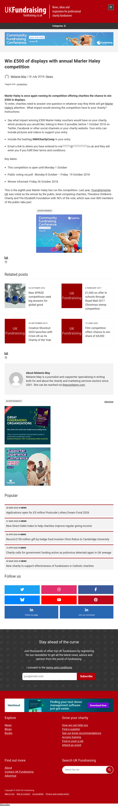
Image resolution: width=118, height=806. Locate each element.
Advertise (108, 401)
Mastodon (5, 804)
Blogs (8, 729)
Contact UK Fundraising (19, 772)
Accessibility (38, 794)
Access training (71, 737)
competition (22, 84)
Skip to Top (10, 794)
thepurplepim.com (74, 385)
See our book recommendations (81, 733)
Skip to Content (23, 794)
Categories (59, 26)
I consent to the (49, 668)
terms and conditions (59, 668)
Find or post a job (72, 741)
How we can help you (75, 725)
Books (8, 733)
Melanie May (18, 77)
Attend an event (71, 745)
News (49, 77)
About (8, 768)
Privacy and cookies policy (57, 794)
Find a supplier (71, 729)
